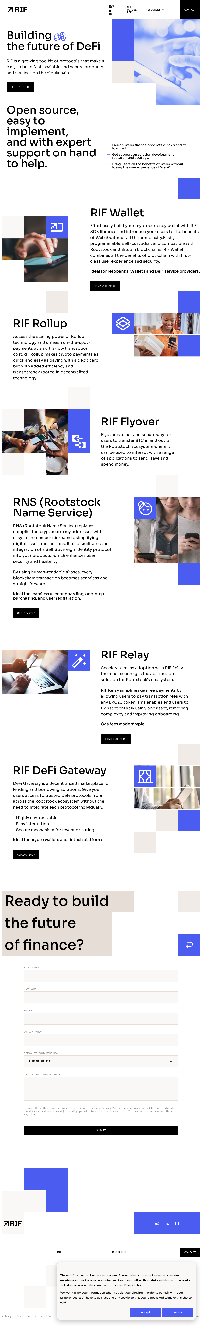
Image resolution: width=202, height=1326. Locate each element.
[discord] (157, 1223)
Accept (145, 1312)
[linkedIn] (177, 1223)
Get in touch (20, 87)
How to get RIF (111, 10)
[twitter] (167, 1223)
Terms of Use (87, 1108)
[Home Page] (17, 9)
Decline (177, 1312)
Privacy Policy (111, 1108)
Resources (153, 9)
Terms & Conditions (39, 1316)
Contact (190, 9)
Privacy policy (11, 1316)
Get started (26, 613)
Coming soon (26, 854)
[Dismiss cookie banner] (191, 1267)
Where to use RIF (132, 9)
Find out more (105, 286)
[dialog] (126, 1291)
